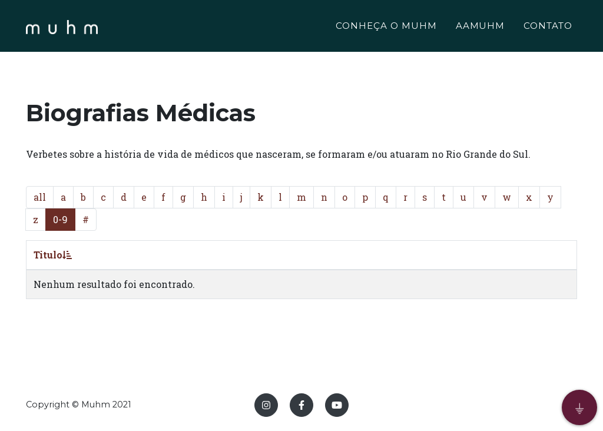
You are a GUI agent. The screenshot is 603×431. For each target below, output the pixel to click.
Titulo (53, 254)
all (40, 197)
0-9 (60, 219)
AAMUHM (480, 27)
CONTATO (548, 27)
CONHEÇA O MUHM (386, 27)
